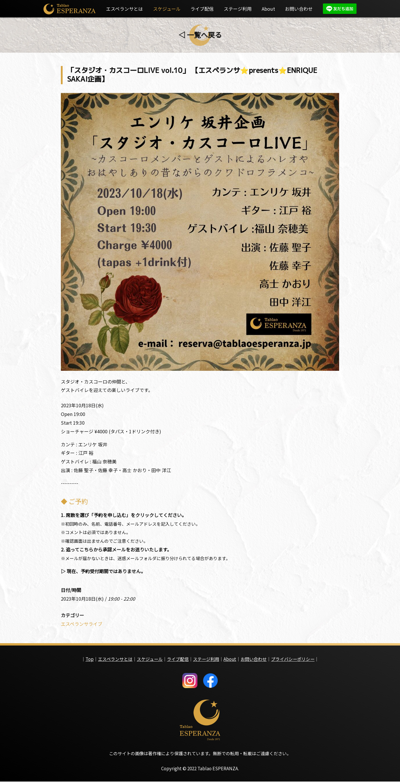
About (268, 8)
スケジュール (167, 8)
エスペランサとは (124, 8)
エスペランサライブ (81, 624)
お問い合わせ (299, 8)
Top (90, 660)
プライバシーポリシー (292, 660)
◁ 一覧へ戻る (200, 35)
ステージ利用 (238, 8)
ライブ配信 (202, 8)
